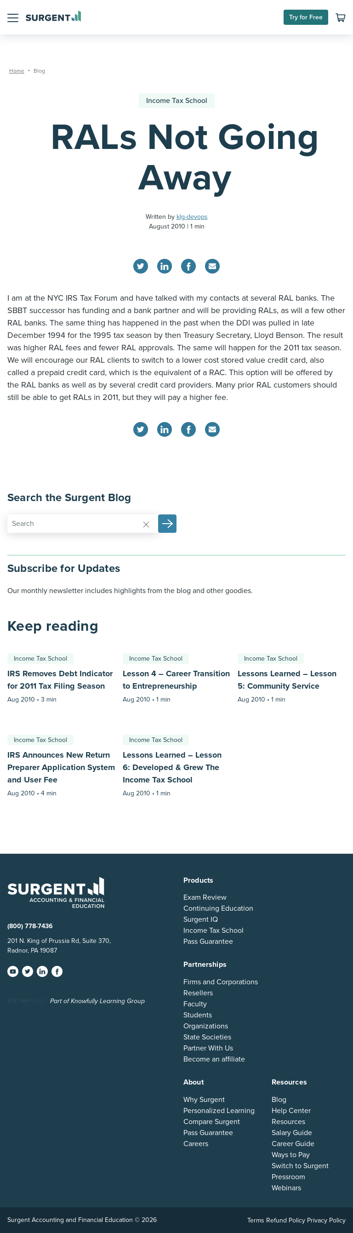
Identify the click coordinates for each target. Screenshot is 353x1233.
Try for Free (306, 17)
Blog (279, 1099)
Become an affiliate (214, 1059)
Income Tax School (176, 100)
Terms (255, 1220)
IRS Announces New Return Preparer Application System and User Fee (61, 767)
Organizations (205, 1026)
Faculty (195, 1004)
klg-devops (192, 217)
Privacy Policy (326, 1220)
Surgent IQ (200, 919)
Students (197, 1015)
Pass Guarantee (208, 941)
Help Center (291, 1110)
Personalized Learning (219, 1110)
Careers (195, 1143)
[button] (12, 17)
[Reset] (146, 524)
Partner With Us (208, 1048)
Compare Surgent (211, 1121)
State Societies (207, 1037)
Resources (288, 1121)
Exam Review (205, 897)
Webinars (286, 1188)
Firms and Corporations (220, 982)
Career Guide (293, 1143)
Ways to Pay (291, 1154)
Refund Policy (285, 1220)
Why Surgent (204, 1099)
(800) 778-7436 (30, 926)
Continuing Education (218, 908)
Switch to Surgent (300, 1165)
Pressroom (288, 1177)
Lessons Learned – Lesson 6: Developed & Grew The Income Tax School (172, 767)
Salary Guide (292, 1132)
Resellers (198, 993)
